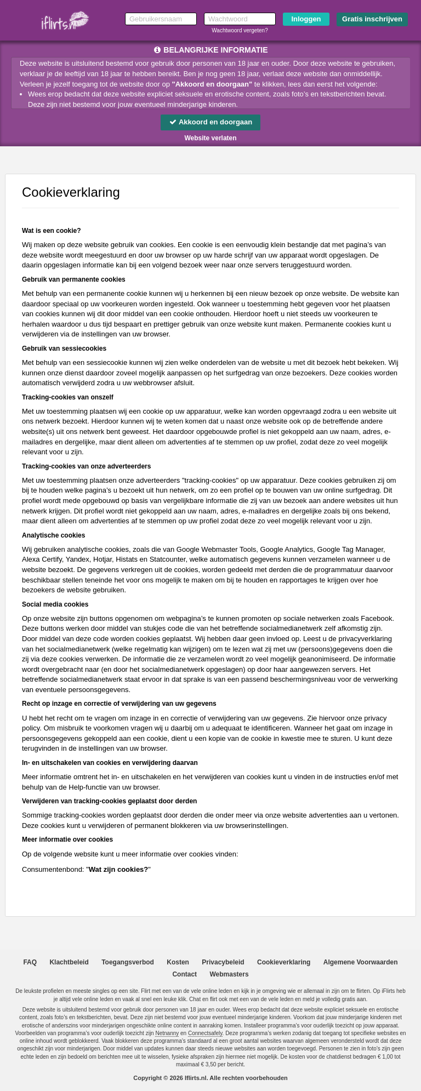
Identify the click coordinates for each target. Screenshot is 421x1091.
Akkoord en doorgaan (210, 122)
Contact (184, 974)
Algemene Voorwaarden (360, 962)
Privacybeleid (223, 962)
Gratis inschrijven (372, 19)
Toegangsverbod (127, 962)
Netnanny (167, 1033)
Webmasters (228, 974)
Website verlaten (210, 138)
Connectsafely (205, 1033)
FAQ (30, 962)
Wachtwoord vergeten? (240, 30)
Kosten (178, 962)
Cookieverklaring (283, 962)
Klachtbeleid (68, 962)
